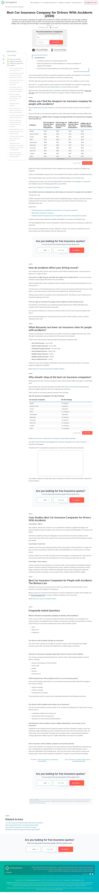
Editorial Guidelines (34, 802)
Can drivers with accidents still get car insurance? (16, 116)
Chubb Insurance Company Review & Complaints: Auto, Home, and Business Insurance (59, 218)
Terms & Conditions (75, 883)
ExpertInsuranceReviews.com (33, 883)
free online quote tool (38, 598)
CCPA (82, 883)
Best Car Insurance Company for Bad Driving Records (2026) (75, 763)
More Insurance (77, 3)
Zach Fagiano (44, 49)
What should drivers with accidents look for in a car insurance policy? (16, 131)
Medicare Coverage (65, 3)
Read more (49, 25)
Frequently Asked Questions (14, 104)
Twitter (93, 877)
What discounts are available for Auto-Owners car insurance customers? (55, 213)
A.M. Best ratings (77, 389)
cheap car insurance (61, 87)
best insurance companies (46, 107)
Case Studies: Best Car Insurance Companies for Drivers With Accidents (16, 89)
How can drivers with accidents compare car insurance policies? (15, 154)
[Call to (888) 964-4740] (91, 2)
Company (8, 875)
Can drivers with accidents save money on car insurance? (16, 138)
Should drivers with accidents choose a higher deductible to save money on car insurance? (16, 146)
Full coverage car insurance (80, 184)
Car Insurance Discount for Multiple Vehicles (50, 371)
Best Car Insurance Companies (16, 7)
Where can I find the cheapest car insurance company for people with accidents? (16, 62)
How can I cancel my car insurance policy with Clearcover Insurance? (24, 825)
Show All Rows (60, 161)
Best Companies (35, 3)
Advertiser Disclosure (11, 51)
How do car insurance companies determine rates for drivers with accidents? (15, 123)
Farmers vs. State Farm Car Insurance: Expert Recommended (55, 441)
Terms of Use (60, 45)
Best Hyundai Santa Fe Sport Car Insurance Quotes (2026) (21, 828)
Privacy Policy (66, 883)
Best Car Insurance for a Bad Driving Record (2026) (48, 763)
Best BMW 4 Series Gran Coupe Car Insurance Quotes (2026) (22, 832)
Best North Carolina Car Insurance (43, 216)
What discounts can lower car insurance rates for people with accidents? (16, 75)
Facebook (90, 877)
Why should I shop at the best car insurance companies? (16, 82)
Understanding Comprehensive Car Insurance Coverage (20, 830)
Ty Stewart (63, 49)
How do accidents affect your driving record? (16, 69)
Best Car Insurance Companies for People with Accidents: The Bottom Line (15, 97)
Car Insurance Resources (49, 3)
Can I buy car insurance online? (46, 601)
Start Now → (87, 166)
